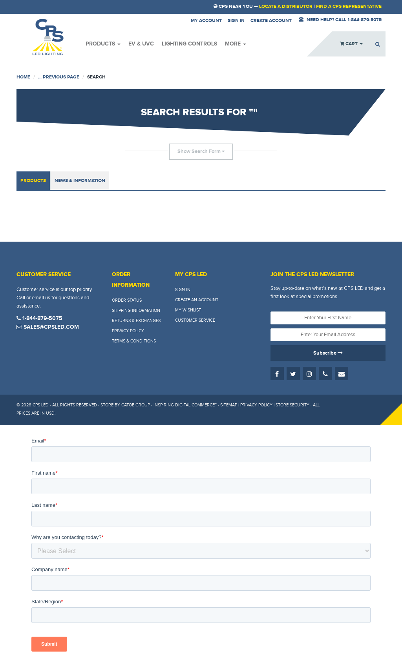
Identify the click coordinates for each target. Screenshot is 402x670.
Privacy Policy (128, 330)
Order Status (127, 300)
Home (23, 77)
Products (103, 43)
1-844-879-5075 (39, 318)
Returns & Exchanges (136, 320)
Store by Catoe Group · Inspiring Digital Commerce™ (158, 405)
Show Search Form (201, 151)
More (235, 43)
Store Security (292, 405)
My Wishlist (188, 310)
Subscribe (328, 353)
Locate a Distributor (285, 6)
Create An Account (196, 299)
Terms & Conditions (134, 341)
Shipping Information (136, 310)
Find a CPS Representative (349, 6)
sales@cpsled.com (47, 327)
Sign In (182, 289)
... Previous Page (58, 77)
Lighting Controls (189, 43)
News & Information (80, 181)
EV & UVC (141, 43)
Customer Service (195, 320)
